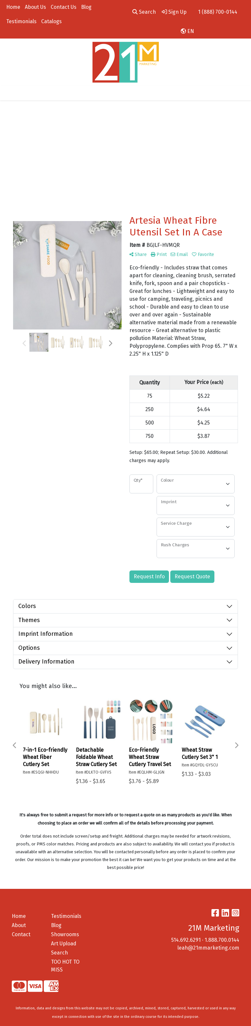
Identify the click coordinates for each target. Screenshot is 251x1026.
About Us (35, 7)
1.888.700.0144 (222, 940)
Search (144, 12)
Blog (86, 7)
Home (13, 7)
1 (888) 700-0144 (217, 12)
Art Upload (63, 943)
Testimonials (21, 21)
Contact (21, 934)
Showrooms (65, 934)
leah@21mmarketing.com (208, 948)
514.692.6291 (186, 940)
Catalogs (51, 21)
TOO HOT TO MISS (65, 966)
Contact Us (63, 7)
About (19, 925)
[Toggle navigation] (10, 93)
